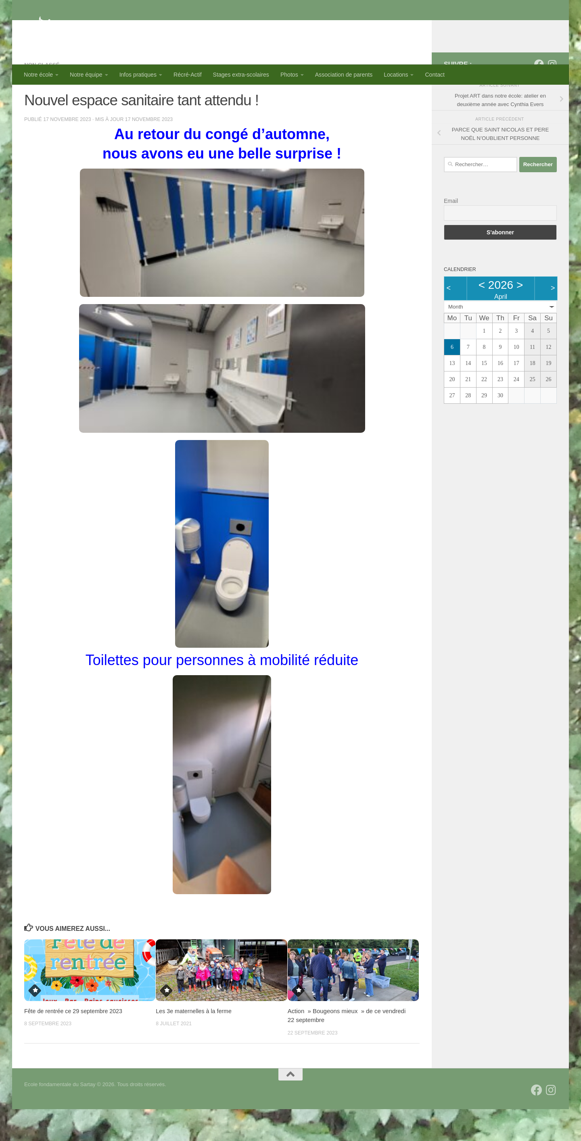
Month (455, 339)
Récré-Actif (187, 74)
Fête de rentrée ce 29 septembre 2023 (75, 1042)
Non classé (42, 97)
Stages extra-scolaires (241, 74)
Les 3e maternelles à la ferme (195, 1042)
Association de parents (343, 74)
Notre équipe (86, 74)
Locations (396, 74)
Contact (435, 74)
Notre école (38, 74)
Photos (289, 74)
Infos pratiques (138, 74)
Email (451, 233)
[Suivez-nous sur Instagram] (552, 96)
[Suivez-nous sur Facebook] (539, 96)
